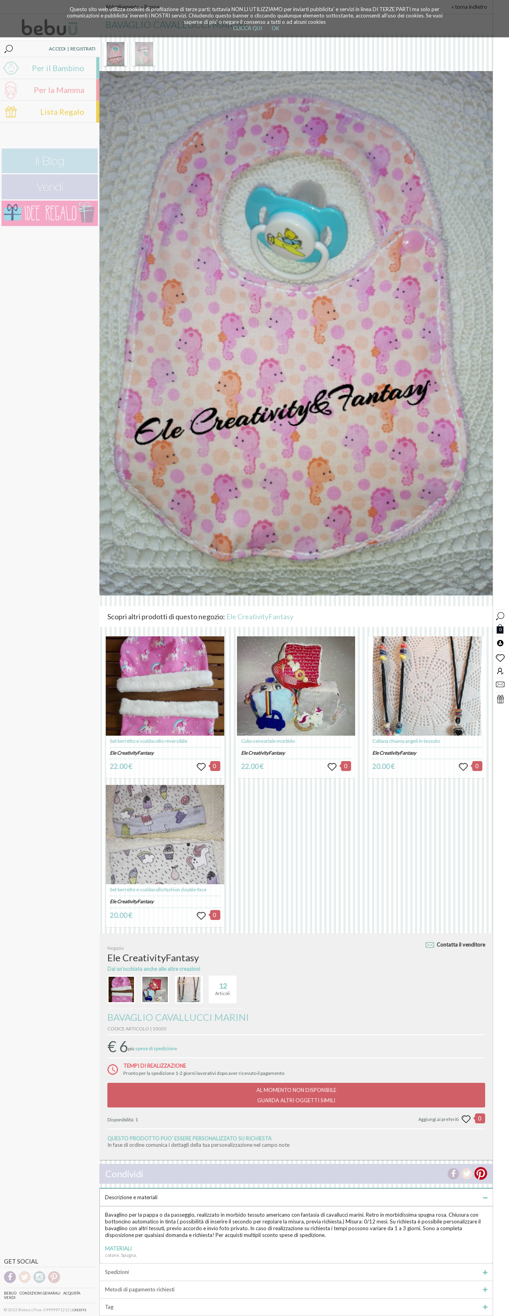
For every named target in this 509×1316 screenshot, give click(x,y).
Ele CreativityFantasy (259, 616)
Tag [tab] (296, 1307)
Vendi (10, 1297)
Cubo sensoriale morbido (268, 741)
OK (275, 28)
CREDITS (79, 1310)
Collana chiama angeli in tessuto (406, 741)
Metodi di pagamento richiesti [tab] (296, 1289)
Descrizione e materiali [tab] (296, 1197)
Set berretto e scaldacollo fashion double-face (158, 890)
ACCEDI (57, 49)
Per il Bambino (58, 68)
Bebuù (10, 1293)
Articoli (222, 986)
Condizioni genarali (39, 1293)
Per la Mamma (59, 90)
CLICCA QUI (247, 28)
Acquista (71, 1293)
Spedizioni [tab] (296, 1272)
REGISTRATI (82, 49)
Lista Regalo (62, 111)
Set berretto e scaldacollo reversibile (148, 741)
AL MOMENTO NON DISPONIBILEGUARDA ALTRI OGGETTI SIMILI (296, 1095)
